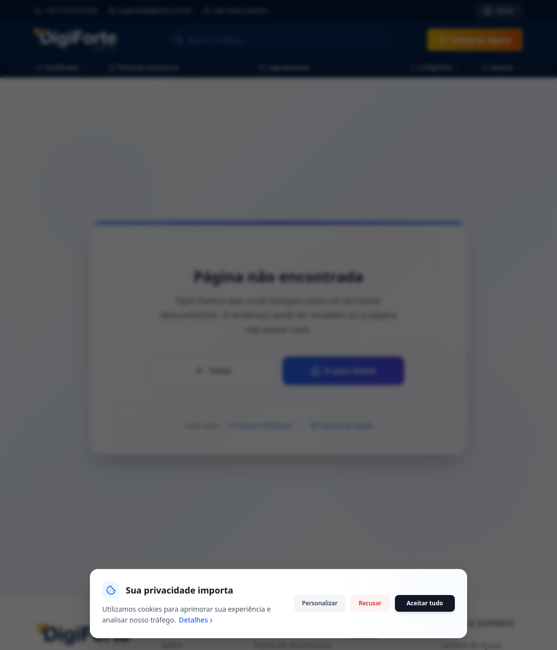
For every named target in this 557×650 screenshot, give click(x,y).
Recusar (370, 603)
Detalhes (197, 619)
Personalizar (319, 603)
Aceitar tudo (425, 603)
